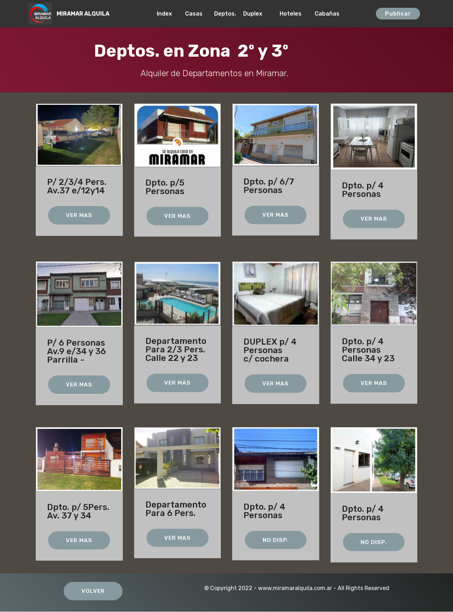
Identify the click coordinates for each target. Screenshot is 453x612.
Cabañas (341, 13)
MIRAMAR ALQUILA (83, 13)
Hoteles (293, 13)
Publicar (398, 13)
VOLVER (93, 591)
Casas (196, 13)
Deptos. (225, 13)
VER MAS (79, 215)
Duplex (257, 13)
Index (167, 13)
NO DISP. (276, 540)
